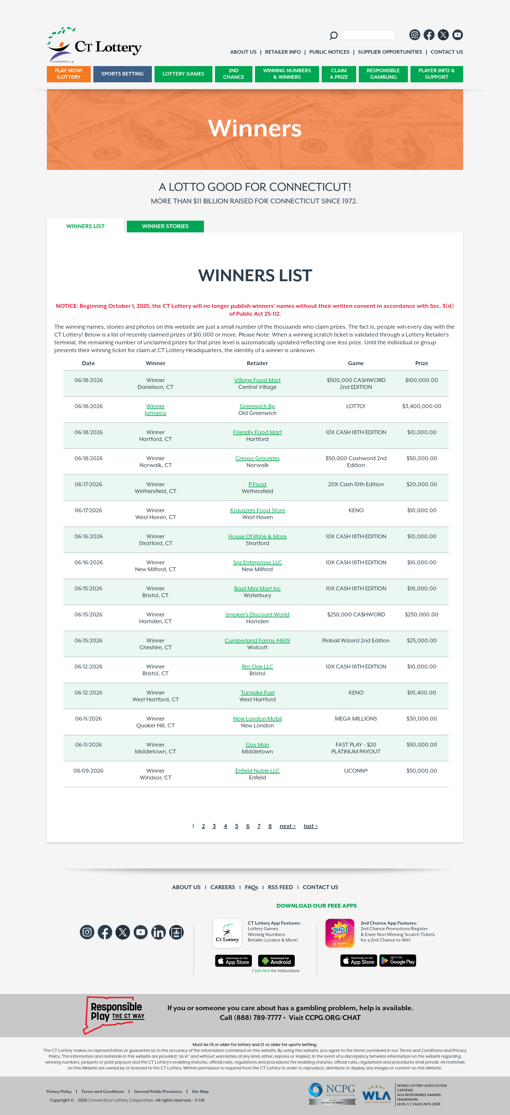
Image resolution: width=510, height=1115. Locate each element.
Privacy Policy (59, 1091)
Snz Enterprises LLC (257, 562)
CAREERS (222, 887)
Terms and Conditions (102, 1091)
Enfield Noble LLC (257, 771)
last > (311, 826)
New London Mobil (257, 719)
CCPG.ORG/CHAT (333, 1018)
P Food (257, 484)
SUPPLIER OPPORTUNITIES (390, 52)
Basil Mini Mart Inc (257, 588)
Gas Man (257, 745)
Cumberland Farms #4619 (257, 641)
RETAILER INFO (283, 52)
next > (288, 826)
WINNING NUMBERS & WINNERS (287, 74)
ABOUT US (186, 887)
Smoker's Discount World (257, 615)
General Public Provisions (158, 1091)
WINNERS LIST (85, 226)
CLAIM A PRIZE (339, 74)
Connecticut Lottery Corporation (121, 1100)
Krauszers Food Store (257, 510)
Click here (261, 971)
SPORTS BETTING (122, 74)
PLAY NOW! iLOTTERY (69, 74)
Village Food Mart (257, 380)
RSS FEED (280, 887)
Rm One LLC (257, 667)
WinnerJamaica (155, 410)
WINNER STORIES (165, 226)
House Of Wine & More (257, 536)
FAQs (251, 887)
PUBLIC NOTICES (329, 52)
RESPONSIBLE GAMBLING (383, 74)
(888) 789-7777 (258, 1018)
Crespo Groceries (257, 458)
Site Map (200, 1091)
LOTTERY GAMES (183, 74)
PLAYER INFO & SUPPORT (437, 74)
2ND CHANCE (233, 74)
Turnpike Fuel (258, 693)
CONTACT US (320, 887)
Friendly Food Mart (257, 432)
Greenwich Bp (257, 406)
